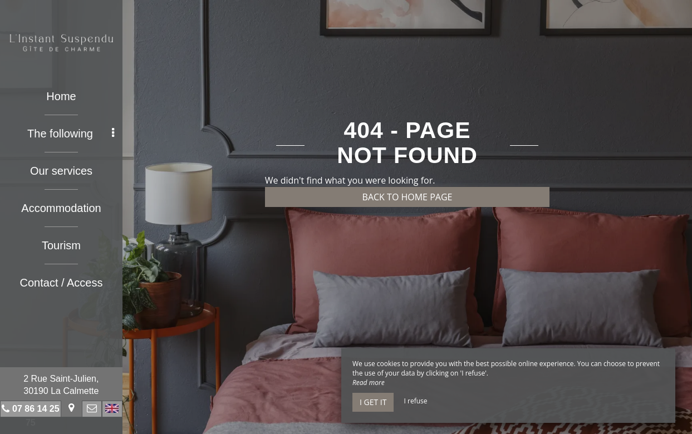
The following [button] (70, 133)
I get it (373, 402)
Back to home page (407, 197)
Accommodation (61, 208)
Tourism (61, 245)
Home (61, 96)
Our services (61, 171)
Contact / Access (61, 283)
